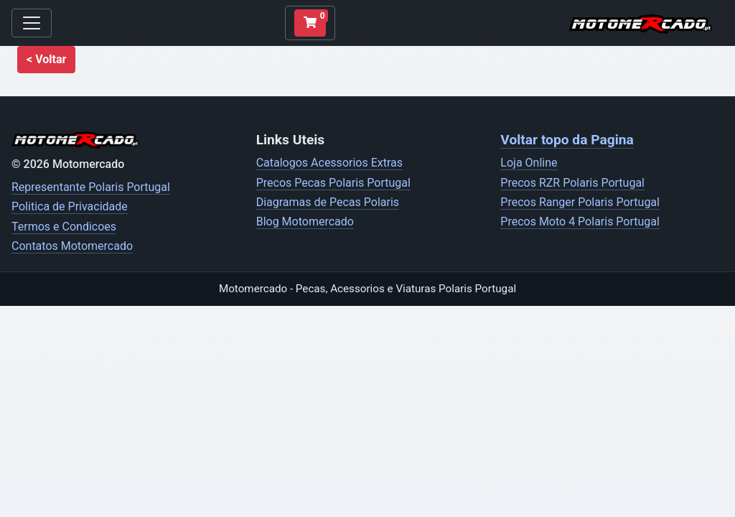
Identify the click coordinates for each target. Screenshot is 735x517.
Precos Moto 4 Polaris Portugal (580, 221)
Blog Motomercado (305, 221)
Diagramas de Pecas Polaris (327, 202)
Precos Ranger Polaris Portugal (580, 202)
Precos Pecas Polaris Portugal (333, 183)
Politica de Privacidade (69, 206)
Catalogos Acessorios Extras (329, 162)
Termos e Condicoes (63, 226)
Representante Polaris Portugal (90, 187)
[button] (46, 59)
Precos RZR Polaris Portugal (572, 183)
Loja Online (528, 162)
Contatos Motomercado (72, 246)
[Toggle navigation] (31, 23)
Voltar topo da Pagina (566, 139)
